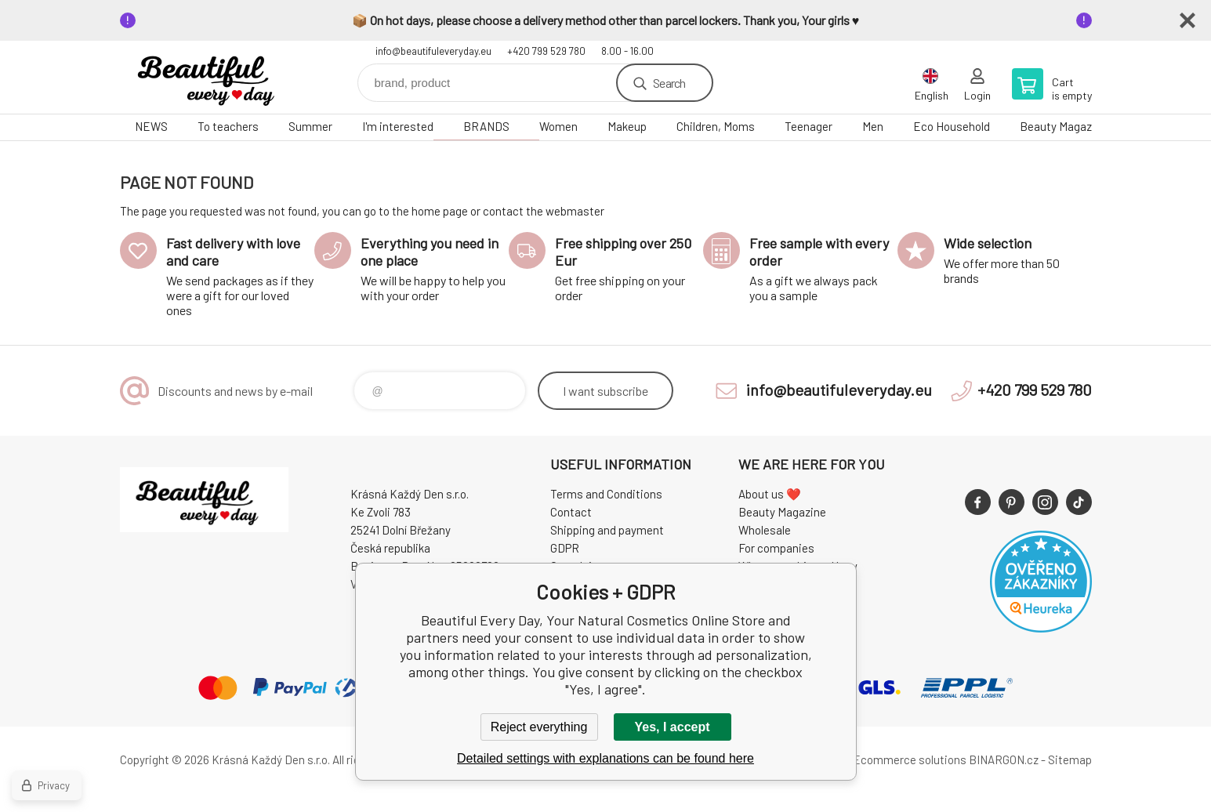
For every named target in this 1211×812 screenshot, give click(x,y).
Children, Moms (715, 126)
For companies (776, 548)
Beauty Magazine (1064, 126)
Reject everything (539, 727)
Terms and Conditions (606, 494)
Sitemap (1070, 759)
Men (872, 126)
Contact (571, 512)
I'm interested (397, 126)
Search (669, 82)
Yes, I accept (671, 727)
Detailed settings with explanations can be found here (605, 758)
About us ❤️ (769, 494)
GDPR (564, 548)
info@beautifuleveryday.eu (433, 51)
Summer (310, 126)
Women (558, 126)
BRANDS (486, 126)
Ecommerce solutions (909, 759)
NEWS (151, 126)
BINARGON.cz (1004, 759)
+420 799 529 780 (546, 51)
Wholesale (764, 530)
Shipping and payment (607, 530)
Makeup (627, 126)
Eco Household (951, 126)
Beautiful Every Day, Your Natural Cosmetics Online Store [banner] (214, 77)
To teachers (228, 126)
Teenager (808, 126)
